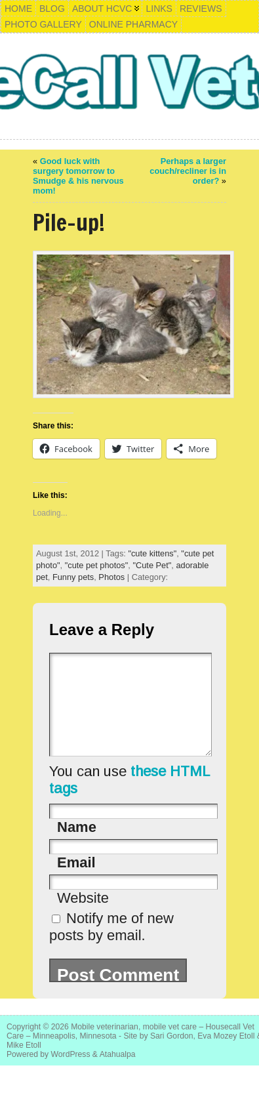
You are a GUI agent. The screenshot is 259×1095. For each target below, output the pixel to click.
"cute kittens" (152, 553)
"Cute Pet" (151, 565)
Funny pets (73, 577)
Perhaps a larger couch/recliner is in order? (187, 171)
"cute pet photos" (97, 565)
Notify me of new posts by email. (111, 946)
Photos (111, 577)
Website (83, 917)
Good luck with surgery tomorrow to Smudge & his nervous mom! (78, 176)
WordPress (70, 1074)
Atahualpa (118, 1074)
